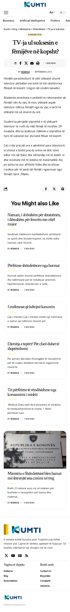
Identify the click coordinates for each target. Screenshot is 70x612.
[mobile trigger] (7, 12)
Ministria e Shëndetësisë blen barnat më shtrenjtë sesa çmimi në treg (34, 475)
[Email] (32, 63)
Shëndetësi (35, 35)
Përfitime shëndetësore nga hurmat (33, 265)
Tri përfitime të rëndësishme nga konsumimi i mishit (31, 392)
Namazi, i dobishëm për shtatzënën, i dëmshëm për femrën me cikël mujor (34, 219)
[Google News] (20, 556)
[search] (45, 12)
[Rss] (26, 556)
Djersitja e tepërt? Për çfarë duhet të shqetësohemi (33, 346)
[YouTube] (13, 556)
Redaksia (25, 72)
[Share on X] (26, 63)
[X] (6, 556)
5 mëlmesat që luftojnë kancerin (31, 307)
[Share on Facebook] (20, 63)
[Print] (37, 63)
